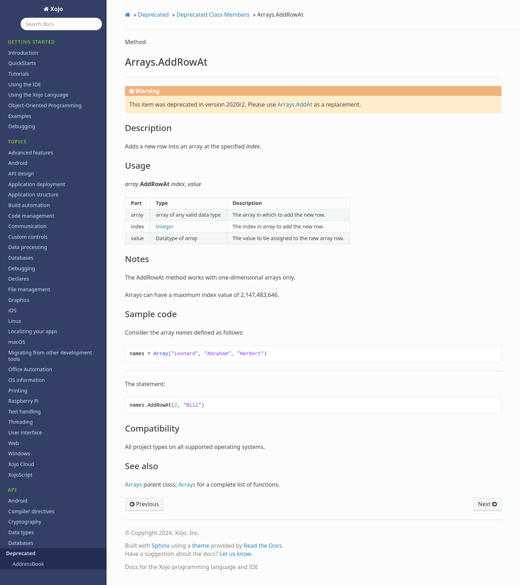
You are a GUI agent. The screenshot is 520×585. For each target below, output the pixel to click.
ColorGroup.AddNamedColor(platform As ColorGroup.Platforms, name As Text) (59, 213)
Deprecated (153, 14)
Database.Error (34, 300)
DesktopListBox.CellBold (44, 411)
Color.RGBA (30, 197)
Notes (29, 66)
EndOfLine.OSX (34, 543)
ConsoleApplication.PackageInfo (53, 240)
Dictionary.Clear (35, 482)
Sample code (35, 76)
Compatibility (36, 85)
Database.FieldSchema (42, 330)
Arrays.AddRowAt (36, 37)
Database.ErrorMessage (44, 321)
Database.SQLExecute (41, 371)
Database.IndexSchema (43, 341)
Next (487, 504)
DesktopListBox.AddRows (45, 402)
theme (201, 545)
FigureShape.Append (41, 553)
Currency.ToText (35, 270)
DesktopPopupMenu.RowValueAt (54, 452)
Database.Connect (38, 290)
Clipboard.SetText (37, 186)
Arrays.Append (34, 106)
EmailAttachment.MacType (47, 523)
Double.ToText (33, 502)
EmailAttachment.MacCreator (50, 513)
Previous (144, 504)
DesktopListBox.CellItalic (44, 422)
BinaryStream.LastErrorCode (49, 156)
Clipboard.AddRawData (43, 176)
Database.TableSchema (43, 391)
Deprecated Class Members (213, 14)
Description (34, 47)
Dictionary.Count (36, 492)
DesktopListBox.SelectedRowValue (55, 442)
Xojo (56, 9)
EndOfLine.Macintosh (41, 533)
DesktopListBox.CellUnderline (50, 432)
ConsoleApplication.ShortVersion (53, 250)
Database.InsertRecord (43, 351)
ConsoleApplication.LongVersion (53, 230)
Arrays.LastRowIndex (41, 126)
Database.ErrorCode (40, 311)
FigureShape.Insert (39, 563)
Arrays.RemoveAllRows (42, 136)
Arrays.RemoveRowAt (41, 146)
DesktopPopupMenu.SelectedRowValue (60, 462)
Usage (29, 56)
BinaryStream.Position (42, 166)
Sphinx (161, 545)
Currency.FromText (38, 260)
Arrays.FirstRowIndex (41, 116)
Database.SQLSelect (39, 381)
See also (31, 95)
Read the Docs (263, 545)
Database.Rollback (38, 361)
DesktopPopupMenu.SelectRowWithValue (62, 472)
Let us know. (236, 554)
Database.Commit (37, 280)
